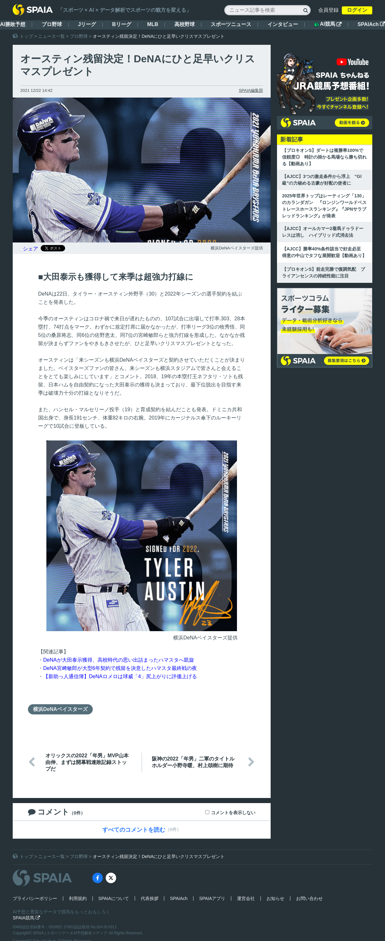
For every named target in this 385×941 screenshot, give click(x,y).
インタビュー (282, 24)
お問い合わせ (309, 898)
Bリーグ (121, 24)
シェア (30, 248)
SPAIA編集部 (251, 90)
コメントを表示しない (233, 812)
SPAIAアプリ (212, 898)
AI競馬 (327, 24)
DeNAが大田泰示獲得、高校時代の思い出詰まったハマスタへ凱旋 (118, 660)
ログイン (357, 10)
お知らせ (275, 898)
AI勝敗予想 (12, 24)
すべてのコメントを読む (133, 830)
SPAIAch (371, 24)
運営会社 (246, 898)
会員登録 (328, 10)
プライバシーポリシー (35, 898)
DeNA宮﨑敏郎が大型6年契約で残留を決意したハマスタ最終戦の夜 (120, 668)
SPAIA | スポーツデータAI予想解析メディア (71, 933)
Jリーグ (87, 24)
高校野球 (184, 24)
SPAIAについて (113, 898)
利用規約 (78, 898)
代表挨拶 (150, 898)
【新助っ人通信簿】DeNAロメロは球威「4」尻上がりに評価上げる (120, 676)
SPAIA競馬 (26, 917)
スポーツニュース (231, 24)
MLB (152, 24)
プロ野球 (52, 24)
